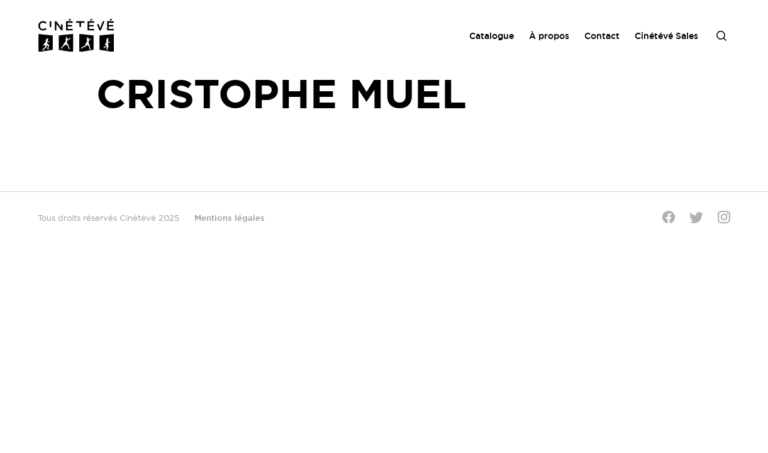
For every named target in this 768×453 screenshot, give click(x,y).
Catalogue (491, 36)
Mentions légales (229, 217)
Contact (602, 36)
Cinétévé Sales (666, 36)
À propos (549, 36)
